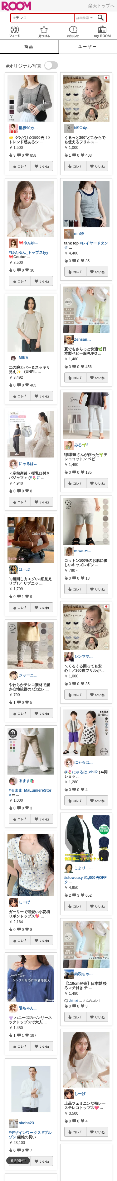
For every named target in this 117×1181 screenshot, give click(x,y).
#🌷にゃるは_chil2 (82, 772)
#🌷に (35, 478)
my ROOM (102, 31)
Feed (14, 31)
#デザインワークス (25, 1133)
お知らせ (73, 31)
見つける (44, 31)
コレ (22, 166)
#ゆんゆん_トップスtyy (28, 252)
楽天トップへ (101, 5)
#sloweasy (73, 877)
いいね (44, 166)
